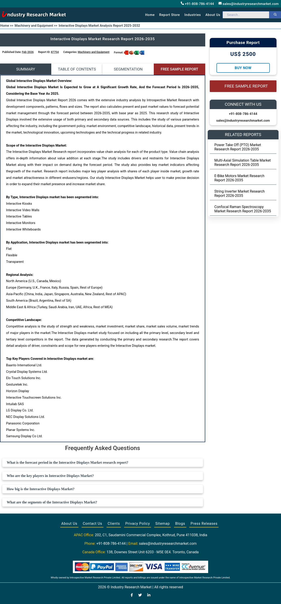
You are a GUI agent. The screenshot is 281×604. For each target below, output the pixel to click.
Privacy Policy (137, 523)
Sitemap (162, 523)
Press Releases (203, 523)
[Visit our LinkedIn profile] (149, 595)
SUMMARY (25, 69)
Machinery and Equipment (93, 52)
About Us (69, 523)
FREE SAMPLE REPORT (179, 69)
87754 (55, 52)
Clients (114, 523)
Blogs (180, 523)
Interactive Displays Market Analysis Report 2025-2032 (99, 26)
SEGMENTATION (128, 69)
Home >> (6, 26)
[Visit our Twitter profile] (140, 595)
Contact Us (92, 523)
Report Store (169, 15)
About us (212, 15)
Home (150, 15)
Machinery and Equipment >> (36, 26)
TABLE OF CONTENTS (77, 69)
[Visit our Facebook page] (131, 595)
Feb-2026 (28, 52)
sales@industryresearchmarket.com (249, 4)
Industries (192, 15)
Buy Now (243, 68)
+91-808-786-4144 (197, 4)
